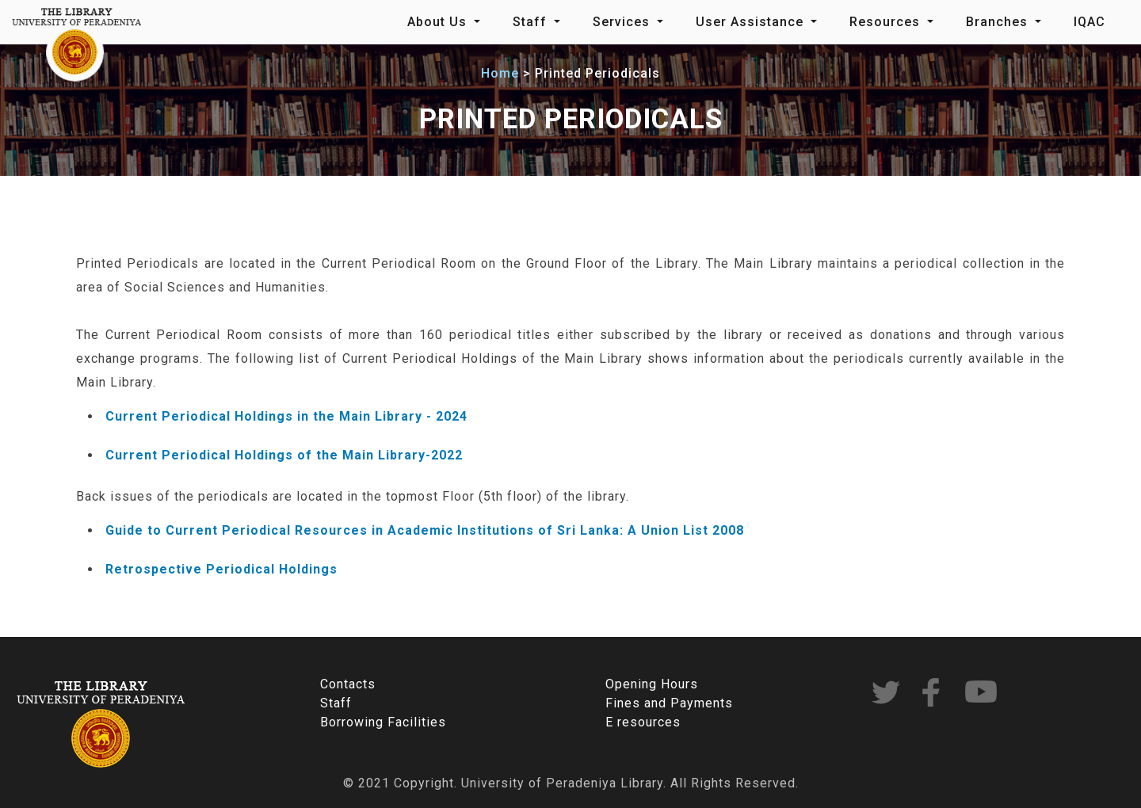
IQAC (1089, 21)
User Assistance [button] (751, 21)
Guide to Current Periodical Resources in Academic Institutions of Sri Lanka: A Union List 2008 (424, 530)
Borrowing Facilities (383, 722)
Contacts (348, 684)
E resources (643, 722)
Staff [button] (532, 21)
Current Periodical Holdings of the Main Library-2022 (284, 455)
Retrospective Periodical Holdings (221, 569)
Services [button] (623, 21)
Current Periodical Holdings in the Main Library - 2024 (286, 416)
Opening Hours (651, 684)
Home (500, 73)
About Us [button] (439, 21)
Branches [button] (999, 21)
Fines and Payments (669, 703)
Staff (336, 703)
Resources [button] (886, 21)
